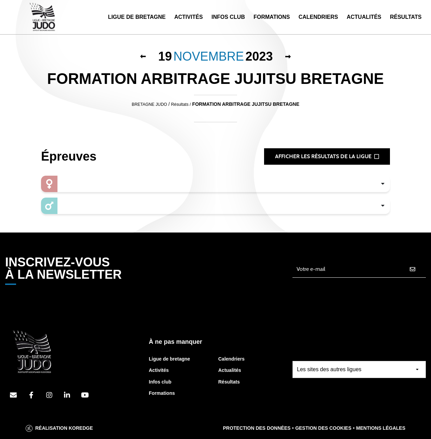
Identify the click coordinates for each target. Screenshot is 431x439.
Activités (188, 17)
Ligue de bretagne (169, 359)
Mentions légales (380, 428)
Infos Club (228, 17)
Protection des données (257, 428)
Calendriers (318, 17)
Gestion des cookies (323, 428)
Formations (271, 17)
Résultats (405, 17)
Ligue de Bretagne (137, 17)
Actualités (364, 17)
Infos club (160, 382)
